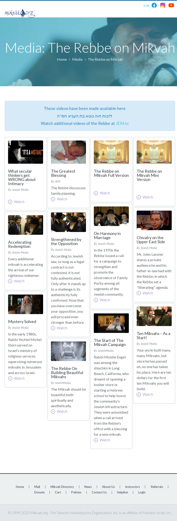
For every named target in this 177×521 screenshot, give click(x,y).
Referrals (157, 487)
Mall (37, 487)
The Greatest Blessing (63, 173)
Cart (58, 492)
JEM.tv (122, 123)
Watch (16, 201)
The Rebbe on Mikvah (105, 59)
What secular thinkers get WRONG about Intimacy (22, 177)
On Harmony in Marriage (107, 235)
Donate (39, 492)
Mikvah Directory (62, 487)
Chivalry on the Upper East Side (151, 239)
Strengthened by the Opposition (66, 241)
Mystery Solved (22, 321)
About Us (108, 487)
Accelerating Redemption (19, 244)
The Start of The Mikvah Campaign (110, 342)
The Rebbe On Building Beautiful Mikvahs (67, 372)
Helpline (122, 492)
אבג (146, 5)
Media (77, 59)
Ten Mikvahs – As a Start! (153, 335)
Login (141, 492)
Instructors (132, 487)
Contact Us (99, 492)
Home (62, 59)
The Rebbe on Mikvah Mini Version (149, 175)
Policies (76, 492)
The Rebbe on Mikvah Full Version (111, 173)
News (88, 487)
